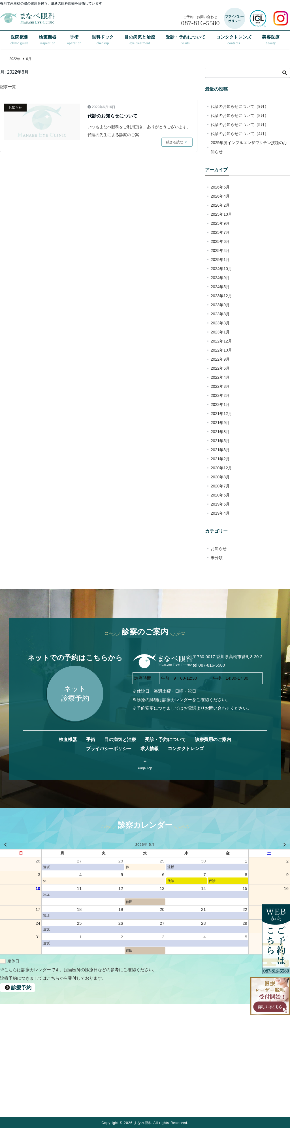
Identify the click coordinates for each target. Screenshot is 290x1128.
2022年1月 (220, 404)
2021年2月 (220, 459)
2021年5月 (220, 440)
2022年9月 (220, 359)
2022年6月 (220, 368)
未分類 (217, 557)
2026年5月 (220, 187)
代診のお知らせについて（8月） (239, 115)
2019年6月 (220, 504)
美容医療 (271, 40)
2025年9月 (220, 223)
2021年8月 (220, 431)
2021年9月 (220, 422)
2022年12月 (221, 341)
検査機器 (47, 40)
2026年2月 (220, 205)
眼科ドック (103, 40)
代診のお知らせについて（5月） (239, 124)
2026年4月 (220, 196)
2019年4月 (220, 513)
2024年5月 (220, 286)
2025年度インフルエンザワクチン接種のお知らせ (249, 147)
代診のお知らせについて (112, 116)
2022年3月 (220, 386)
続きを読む (177, 142)
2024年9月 (220, 277)
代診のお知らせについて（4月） (239, 133)
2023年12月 (221, 296)
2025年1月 (220, 259)
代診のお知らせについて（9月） (239, 106)
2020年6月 (220, 495)
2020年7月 (220, 486)
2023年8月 (220, 314)
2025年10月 (221, 214)
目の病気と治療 (139, 40)
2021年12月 (221, 413)
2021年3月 (220, 450)
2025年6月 (220, 241)
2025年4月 (220, 250)
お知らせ (15, 108)
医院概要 (19, 40)
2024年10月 (221, 268)
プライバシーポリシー (108, 748)
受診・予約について (185, 40)
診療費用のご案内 (213, 739)
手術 (74, 40)
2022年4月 (220, 377)
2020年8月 (220, 477)
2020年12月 (221, 468)
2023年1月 (220, 332)
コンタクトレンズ (233, 40)
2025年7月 (220, 232)
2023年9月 (220, 305)
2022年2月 (220, 395)
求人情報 (149, 748)
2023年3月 (220, 323)
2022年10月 (221, 350)
